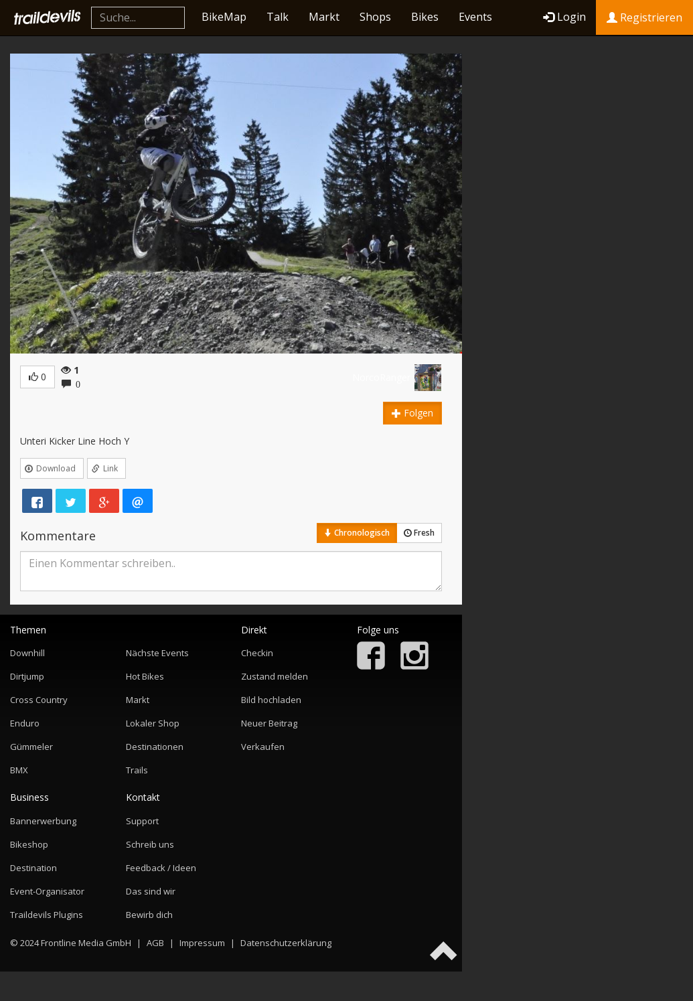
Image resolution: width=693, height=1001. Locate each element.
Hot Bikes (145, 676)
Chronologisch (357, 532)
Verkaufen (263, 747)
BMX (19, 770)
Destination (33, 868)
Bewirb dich (149, 915)
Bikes (425, 16)
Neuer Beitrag (269, 723)
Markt (324, 16)
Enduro (25, 723)
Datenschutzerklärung (285, 943)
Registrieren (644, 17)
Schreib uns (150, 844)
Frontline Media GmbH (86, 943)
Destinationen (154, 747)
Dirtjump (27, 676)
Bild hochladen (271, 700)
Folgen (412, 412)
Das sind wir (150, 891)
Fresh (419, 532)
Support (142, 821)
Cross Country (39, 700)
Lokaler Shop (152, 723)
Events (475, 16)
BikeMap (224, 16)
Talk (277, 16)
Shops (375, 16)
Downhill (27, 653)
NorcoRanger (381, 377)
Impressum (202, 943)
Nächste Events (157, 653)
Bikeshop (29, 844)
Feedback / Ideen (161, 868)
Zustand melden (274, 676)
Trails (137, 770)
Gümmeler (31, 747)
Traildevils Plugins (46, 915)
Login (564, 16)
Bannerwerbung (43, 821)
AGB (155, 943)
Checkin (257, 653)
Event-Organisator (47, 891)
